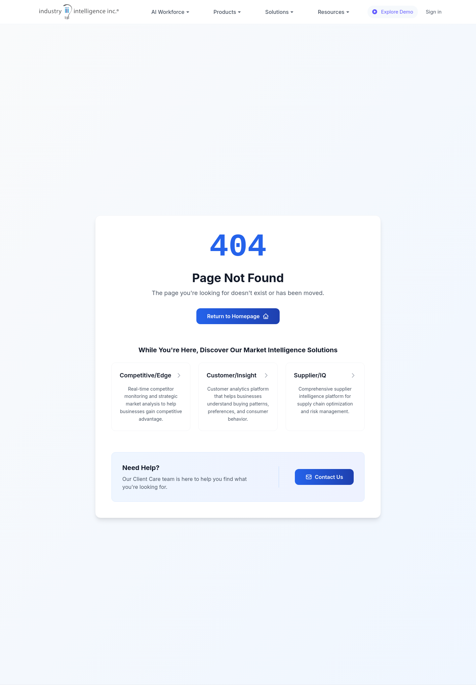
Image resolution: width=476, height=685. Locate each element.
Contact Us (324, 477)
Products (227, 12)
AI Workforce (170, 12)
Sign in (434, 12)
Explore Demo (392, 12)
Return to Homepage (238, 316)
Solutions (279, 12)
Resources (334, 12)
